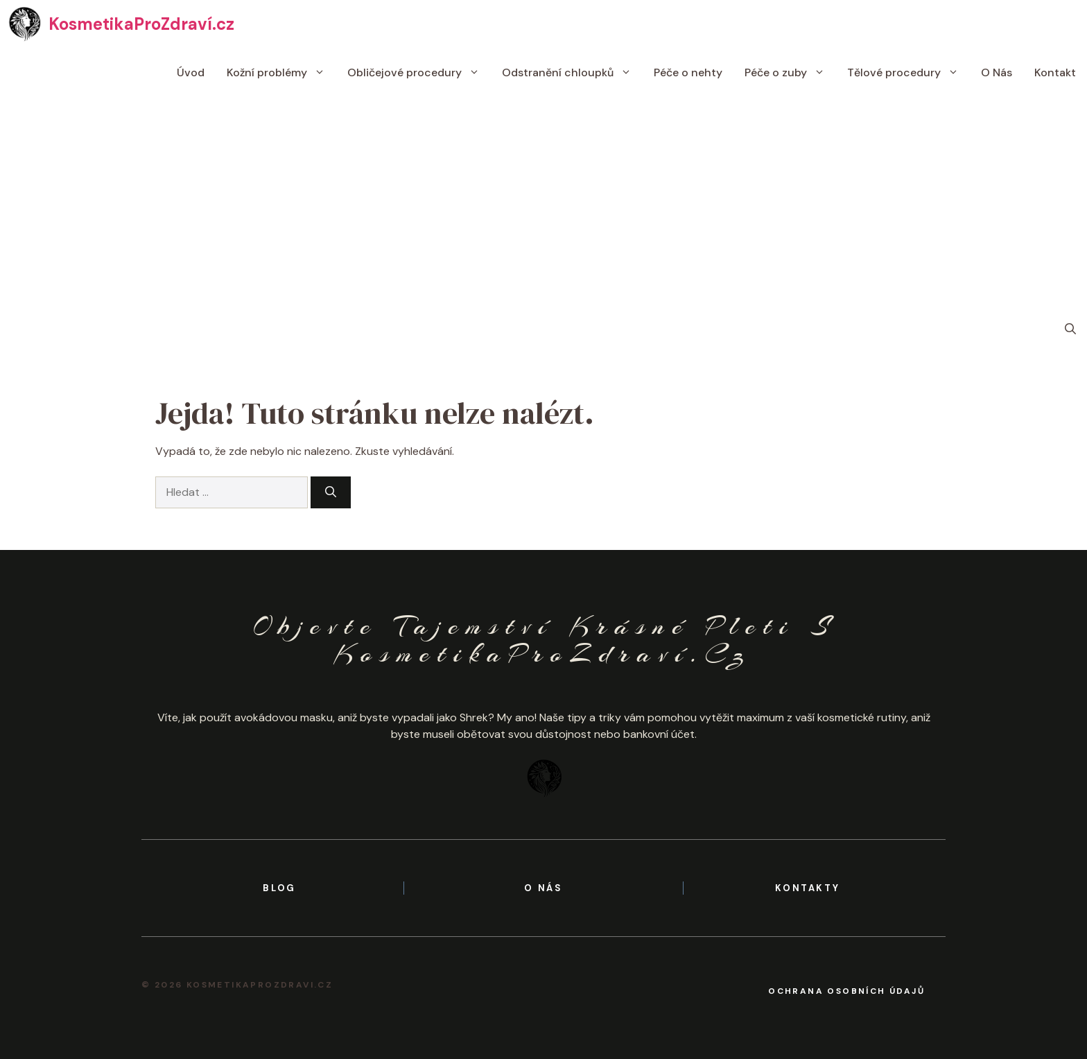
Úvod (191, 72)
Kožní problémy (281, 73)
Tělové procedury (908, 73)
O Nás (996, 72)
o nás (543, 888)
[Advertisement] (543, 201)
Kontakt (1055, 72)
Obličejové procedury (419, 73)
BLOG (279, 888)
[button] (1070, 329)
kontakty (807, 888)
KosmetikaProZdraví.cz (141, 24)
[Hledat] (331, 492)
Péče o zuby (790, 73)
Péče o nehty (688, 72)
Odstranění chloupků (572, 73)
